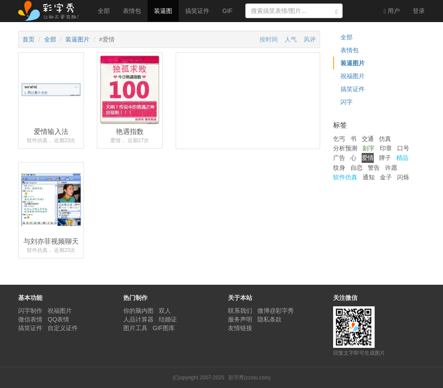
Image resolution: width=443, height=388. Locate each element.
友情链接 (240, 327)
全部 (104, 10)
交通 (368, 138)
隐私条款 (269, 319)
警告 (374, 167)
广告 (339, 157)
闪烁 (403, 177)
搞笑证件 (197, 10)
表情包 (132, 10)
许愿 (391, 167)
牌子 (385, 157)
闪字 (346, 102)
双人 (165, 310)
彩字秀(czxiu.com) (249, 378)
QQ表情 (58, 319)
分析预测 (345, 148)
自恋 (356, 167)
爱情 (368, 157)
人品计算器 (138, 319)
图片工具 (135, 327)
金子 (386, 177)
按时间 (269, 39)
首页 (28, 39)
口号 (403, 148)
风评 (310, 39)
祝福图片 (352, 76)
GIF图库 (164, 327)
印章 (386, 148)
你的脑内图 (138, 310)
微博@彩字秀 (275, 310)
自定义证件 (63, 327)
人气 (291, 39)
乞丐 (339, 138)
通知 (369, 177)
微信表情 (30, 319)
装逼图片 (77, 39)
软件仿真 (345, 177)
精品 (402, 157)
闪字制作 (30, 310)
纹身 (339, 167)
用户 (392, 11)
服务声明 (240, 319)
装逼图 (163, 10)
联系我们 (240, 310)
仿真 (385, 138)
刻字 (369, 148)
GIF (227, 10)
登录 (419, 10)
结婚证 (168, 319)
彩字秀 (51, 11)
